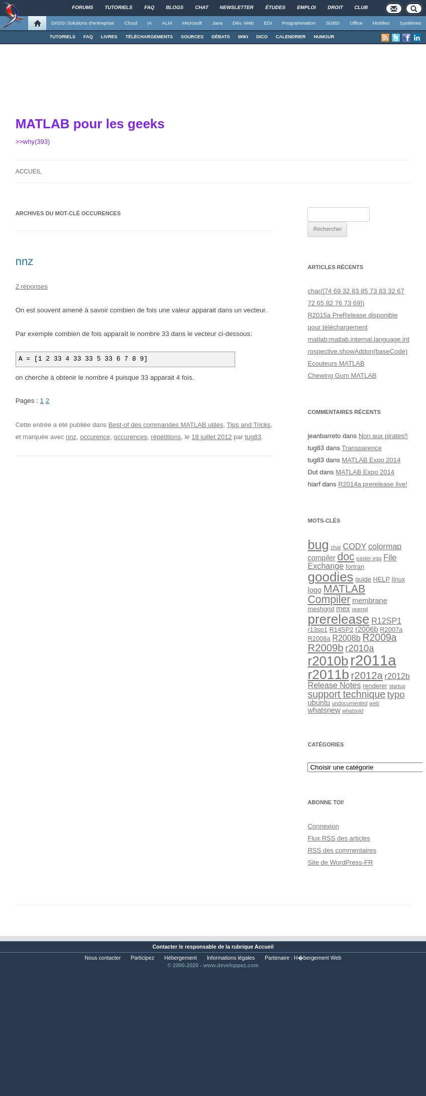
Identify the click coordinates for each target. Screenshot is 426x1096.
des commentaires (341, 850)
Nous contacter (103, 958)
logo (314, 590)
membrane (369, 601)
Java (217, 23)
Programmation (298, 23)
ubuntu (318, 703)
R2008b (346, 637)
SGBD (333, 23)
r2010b (327, 660)
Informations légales (231, 958)
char (336, 547)
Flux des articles (338, 838)
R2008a (318, 638)
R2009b (325, 647)
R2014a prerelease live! (372, 484)
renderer (375, 686)
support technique (346, 694)
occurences (130, 437)
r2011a (373, 660)
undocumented (350, 703)
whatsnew (323, 710)
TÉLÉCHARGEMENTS (149, 36)
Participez (142, 958)
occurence (95, 437)
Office (356, 23)
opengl (360, 609)
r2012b (397, 676)
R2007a (391, 629)
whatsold (352, 711)
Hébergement (180, 958)
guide (363, 579)
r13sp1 (317, 629)
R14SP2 (342, 629)
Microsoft (192, 23)
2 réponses (32, 286)
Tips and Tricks (248, 425)
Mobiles (381, 23)
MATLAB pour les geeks (90, 123)
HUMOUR (323, 36)
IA (149, 23)
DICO (262, 36)
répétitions (166, 437)
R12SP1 (386, 620)
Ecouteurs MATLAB (335, 363)
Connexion (323, 826)
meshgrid (320, 609)
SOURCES (192, 36)
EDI (268, 23)
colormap (384, 546)
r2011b (328, 674)
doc (345, 556)
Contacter (164, 947)
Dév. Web (243, 23)
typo (396, 694)
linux (398, 579)
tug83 (253, 437)
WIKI (243, 36)
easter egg (368, 558)
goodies (330, 576)
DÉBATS (220, 36)
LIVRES (109, 36)
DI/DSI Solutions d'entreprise (82, 23)
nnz (24, 261)
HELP (381, 579)
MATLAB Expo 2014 (371, 460)
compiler (321, 558)
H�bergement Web (317, 958)
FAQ (88, 36)
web (374, 703)
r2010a (359, 648)
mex (343, 609)
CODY (355, 546)
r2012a (367, 675)
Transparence (362, 448)
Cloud (130, 23)
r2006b (366, 629)
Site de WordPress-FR (340, 862)
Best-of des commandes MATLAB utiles (166, 425)
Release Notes (334, 685)
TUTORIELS (62, 36)
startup (397, 686)
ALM (167, 23)
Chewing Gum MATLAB (341, 375)
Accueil (29, 171)
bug (318, 545)
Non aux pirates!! (383, 436)
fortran (355, 566)
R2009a (379, 637)
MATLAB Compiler (336, 594)
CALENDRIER (291, 36)
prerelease (338, 619)
